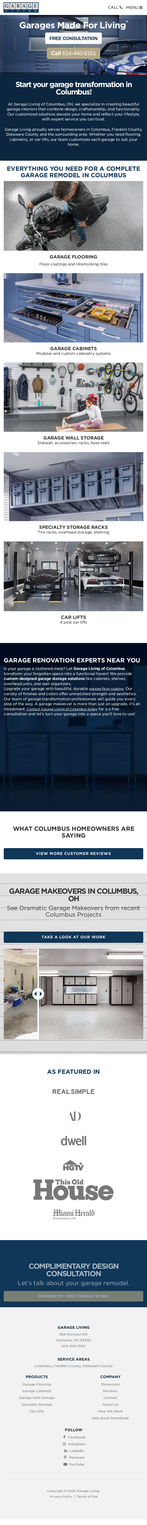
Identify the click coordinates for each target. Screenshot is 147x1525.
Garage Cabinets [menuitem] (36, 1391)
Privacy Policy (61, 1496)
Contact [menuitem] (110, 1398)
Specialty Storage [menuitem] (37, 1404)
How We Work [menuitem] (110, 1411)
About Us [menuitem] (110, 1404)
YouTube (76, 1464)
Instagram (76, 1444)
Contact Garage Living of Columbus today (62, 709)
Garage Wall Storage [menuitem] (37, 1398)
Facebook (76, 1437)
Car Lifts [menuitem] (36, 1411)
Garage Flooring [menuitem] (36, 1384)
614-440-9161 (73, 53)
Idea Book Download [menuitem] (110, 1418)
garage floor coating (106, 689)
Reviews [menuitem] (110, 1391)
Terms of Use (87, 1496)
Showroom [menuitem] (110, 1384)
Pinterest (77, 1458)
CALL (116, 7)
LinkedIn (77, 1451)
